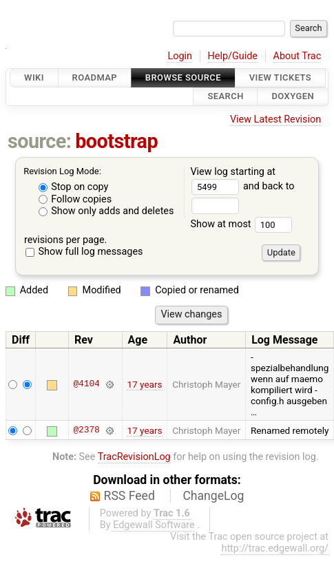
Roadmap (95, 77)
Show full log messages (84, 252)
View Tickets (280, 77)
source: (40, 141)
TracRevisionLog (134, 457)
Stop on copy (74, 187)
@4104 (86, 384)
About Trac (297, 56)
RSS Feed (129, 496)
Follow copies (75, 199)
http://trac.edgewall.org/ (274, 548)
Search (225, 97)
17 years (144, 384)
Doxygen (292, 97)
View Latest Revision (275, 119)
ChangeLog (213, 496)
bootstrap (116, 141)
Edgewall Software (154, 525)
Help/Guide (233, 56)
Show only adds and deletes (106, 211)
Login (179, 56)
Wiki (34, 77)
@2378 (86, 430)
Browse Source (183, 77)
